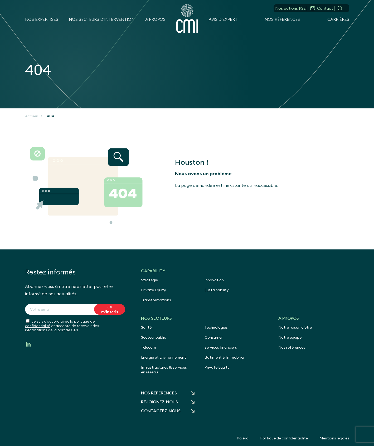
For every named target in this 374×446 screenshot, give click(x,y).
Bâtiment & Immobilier (225, 357)
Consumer (214, 337)
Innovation (214, 280)
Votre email (40, 309)
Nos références (282, 19)
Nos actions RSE (290, 8)
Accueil (31, 116)
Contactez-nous (161, 411)
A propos (155, 19)
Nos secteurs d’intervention (101, 19)
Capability (153, 271)
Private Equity (153, 290)
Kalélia (243, 438)
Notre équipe (290, 337)
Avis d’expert (223, 19)
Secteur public (153, 337)
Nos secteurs (156, 318)
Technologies (216, 327)
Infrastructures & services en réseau (164, 369)
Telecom (148, 347)
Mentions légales (334, 438)
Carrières (338, 19)
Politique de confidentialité (284, 438)
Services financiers (221, 347)
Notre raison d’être (295, 327)
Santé (146, 327)
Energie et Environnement (163, 357)
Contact (325, 8)
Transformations (156, 300)
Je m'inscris (109, 309)
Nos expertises (41, 19)
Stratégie (149, 280)
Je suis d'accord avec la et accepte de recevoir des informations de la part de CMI (62, 325)
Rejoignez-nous (159, 402)
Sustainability (217, 290)
